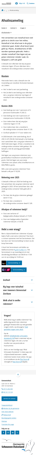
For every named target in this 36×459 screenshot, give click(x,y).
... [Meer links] (6, 10)
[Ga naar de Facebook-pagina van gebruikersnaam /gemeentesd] (3, 432)
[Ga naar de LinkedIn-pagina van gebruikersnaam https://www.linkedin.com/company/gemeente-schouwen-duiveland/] (13, 432)
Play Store (24, 359)
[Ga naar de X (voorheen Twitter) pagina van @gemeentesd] (17, 432)
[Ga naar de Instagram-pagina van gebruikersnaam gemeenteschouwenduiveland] (8, 432)
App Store (17, 362)
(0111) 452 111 (20, 250)
